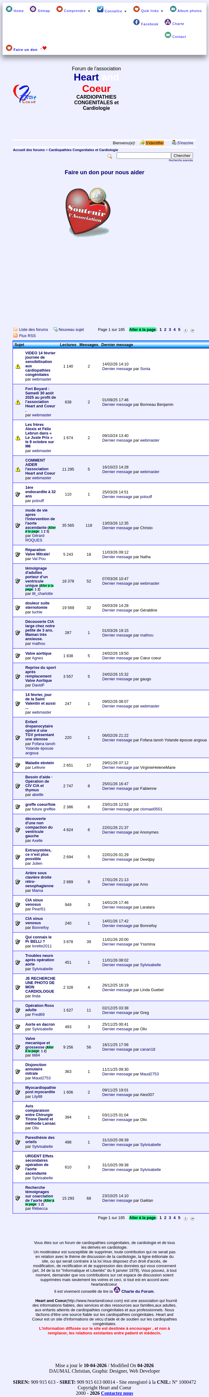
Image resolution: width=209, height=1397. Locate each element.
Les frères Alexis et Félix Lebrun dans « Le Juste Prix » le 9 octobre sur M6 (39, 435)
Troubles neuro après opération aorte (39, 960)
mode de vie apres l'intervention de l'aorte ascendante (40, 519)
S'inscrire (185, 143)
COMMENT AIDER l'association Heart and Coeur (40, 467)
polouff (38, 500)
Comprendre (73, 9)
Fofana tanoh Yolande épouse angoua (40, 748)
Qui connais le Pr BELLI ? (38, 939)
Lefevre (38, 767)
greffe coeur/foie (40, 804)
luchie (37, 612)
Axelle (37, 840)
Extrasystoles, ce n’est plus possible (38, 854)
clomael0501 (151, 809)
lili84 (36, 1055)
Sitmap (40, 9)
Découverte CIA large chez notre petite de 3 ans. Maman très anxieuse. (40, 630)
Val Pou (39, 558)
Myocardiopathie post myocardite (40, 1090)
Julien (37, 863)
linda (36, 996)
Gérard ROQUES (34, 537)
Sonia (145, 368)
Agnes (37, 658)
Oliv (35, 1128)
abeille (37, 794)
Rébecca (40, 1208)
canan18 (147, 1049)
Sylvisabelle (42, 968)
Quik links (148, 9)
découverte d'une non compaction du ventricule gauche (39, 827)
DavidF (38, 685)
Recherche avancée (181, 160)
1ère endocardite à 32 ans (40, 491)
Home (15, 9)
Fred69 (38, 1014)
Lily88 (37, 1096)
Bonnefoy (40, 927)
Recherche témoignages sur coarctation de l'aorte (39, 1194)
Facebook (145, 22)
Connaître (112, 9)
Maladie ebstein (39, 763)
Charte (174, 22)
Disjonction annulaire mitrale (35, 1069)
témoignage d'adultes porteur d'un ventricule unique (36, 577)
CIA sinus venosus (34, 902)
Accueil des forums (29, 150)
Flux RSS (27, 335)
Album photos (186, 9)
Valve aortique (38, 653)
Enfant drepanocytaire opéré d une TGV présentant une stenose (39, 730)
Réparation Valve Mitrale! (37, 552)
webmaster (41, 379)
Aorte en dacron (40, 1024)
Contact (175, 35)
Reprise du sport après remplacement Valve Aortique (40, 674)
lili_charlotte (42, 593)
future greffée (43, 809)
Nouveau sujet (71, 329)
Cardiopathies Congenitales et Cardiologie (83, 150)
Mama (37, 890)
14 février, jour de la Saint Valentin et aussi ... (40, 701)
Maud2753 (41, 1078)
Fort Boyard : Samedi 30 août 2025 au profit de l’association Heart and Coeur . (40, 400)
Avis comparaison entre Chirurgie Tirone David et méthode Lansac (40, 1115)
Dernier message (117, 368)
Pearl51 (39, 909)
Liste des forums (33, 329)
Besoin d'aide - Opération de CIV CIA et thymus (39, 783)
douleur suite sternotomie (37, 605)
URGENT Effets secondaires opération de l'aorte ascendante (39, 1165)
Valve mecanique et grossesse (37, 1042)
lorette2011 (42, 946)
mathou (38, 643)
